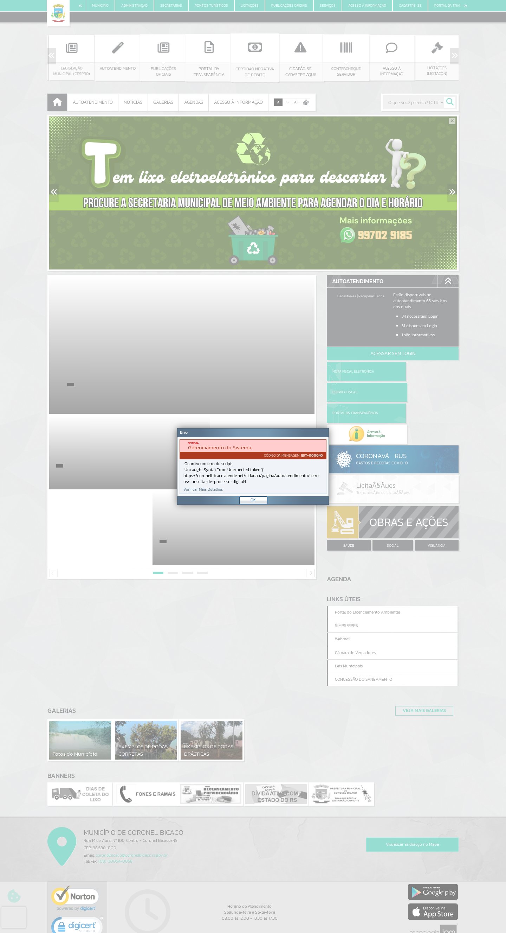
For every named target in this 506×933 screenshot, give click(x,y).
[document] (253, 466)
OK (253, 500)
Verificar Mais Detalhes (203, 489)
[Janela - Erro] (253, 466)
